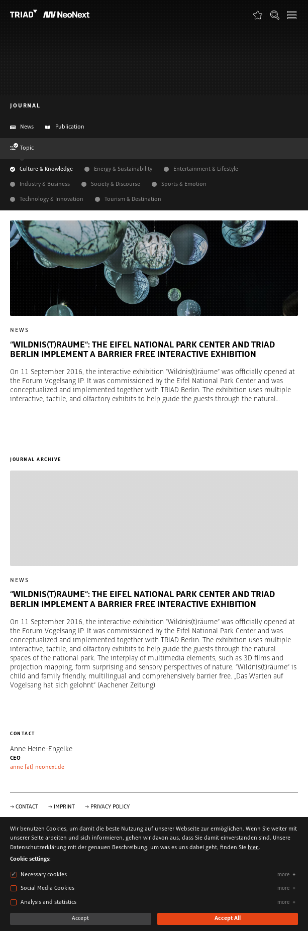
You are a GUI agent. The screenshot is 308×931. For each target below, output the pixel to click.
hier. (253, 848)
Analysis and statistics (48, 902)
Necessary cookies (44, 875)
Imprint (64, 807)
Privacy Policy (110, 807)
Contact (27, 807)
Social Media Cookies (47, 888)
